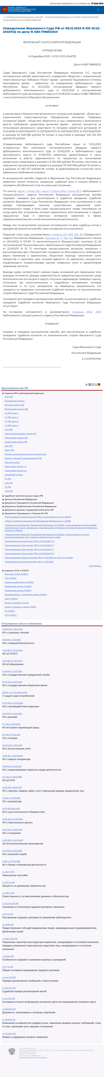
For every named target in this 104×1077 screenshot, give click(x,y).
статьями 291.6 (82, 312)
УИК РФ (9, 483)
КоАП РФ (9, 450)
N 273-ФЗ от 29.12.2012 (12, 661)
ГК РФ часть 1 (11, 413)
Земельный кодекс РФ (16, 442)
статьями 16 (52, 238)
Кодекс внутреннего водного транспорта (25, 454)
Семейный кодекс (14, 475)
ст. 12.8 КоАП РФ (9, 939)
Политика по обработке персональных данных (33, 1057)
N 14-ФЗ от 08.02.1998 (12, 777)
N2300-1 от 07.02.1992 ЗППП (14, 692)
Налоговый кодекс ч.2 (16, 470)
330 (76, 234)
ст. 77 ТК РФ (7, 967)
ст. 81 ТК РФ (7, 914)
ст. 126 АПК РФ (9, 1009)
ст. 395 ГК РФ (8, 893)
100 (66, 238)
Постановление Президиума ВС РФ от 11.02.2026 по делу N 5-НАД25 (39, 557)
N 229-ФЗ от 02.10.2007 (12, 840)
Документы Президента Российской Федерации (29, 503)
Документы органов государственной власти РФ (29, 510)
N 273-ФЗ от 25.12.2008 (12, 703)
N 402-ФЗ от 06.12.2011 (12, 745)
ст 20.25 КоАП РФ (10, 903)
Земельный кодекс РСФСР (18, 590)
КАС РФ (8, 446)
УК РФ (8, 487)
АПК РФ (9, 397)
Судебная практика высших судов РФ (24, 496)
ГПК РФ (8, 429)
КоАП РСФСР (11, 598)
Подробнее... (95, 566)
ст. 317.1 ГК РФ (8, 882)
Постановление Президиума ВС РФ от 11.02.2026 (29, 562)
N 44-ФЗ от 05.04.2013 (12, 830)
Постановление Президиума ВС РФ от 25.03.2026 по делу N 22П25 (38, 517)
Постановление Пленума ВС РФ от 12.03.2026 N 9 (29, 545)
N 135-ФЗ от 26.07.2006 (12, 756)
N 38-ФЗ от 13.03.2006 (12, 714)
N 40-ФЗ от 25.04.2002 (12, 650)
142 (71, 238)
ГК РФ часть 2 (11, 417)
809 (70, 234)
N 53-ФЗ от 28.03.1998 (12, 851)
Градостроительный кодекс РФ (20, 433)
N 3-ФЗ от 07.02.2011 (11, 735)
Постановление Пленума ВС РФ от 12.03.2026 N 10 (30, 541)
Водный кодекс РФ (14, 405)
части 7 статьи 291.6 (54, 191)
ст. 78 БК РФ (8, 925)
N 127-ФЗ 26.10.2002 (11, 808)
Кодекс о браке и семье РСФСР (20, 607)
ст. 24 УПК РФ (8, 998)
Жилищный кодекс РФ (16, 438)
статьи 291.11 (74, 191)
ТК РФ (8, 479)
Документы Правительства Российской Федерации (30, 506)
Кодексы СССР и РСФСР (17, 570)
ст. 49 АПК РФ (8, 1020)
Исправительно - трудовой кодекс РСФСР (26, 594)
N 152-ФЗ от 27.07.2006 (12, 819)
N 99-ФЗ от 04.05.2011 (12, 766)
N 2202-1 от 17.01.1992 (11, 798)
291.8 (98, 312)
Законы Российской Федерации (21, 499)
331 (81, 234)
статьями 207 (59, 234)
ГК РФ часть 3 (11, 421)
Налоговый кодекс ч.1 (15, 466)
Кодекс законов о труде (17, 603)
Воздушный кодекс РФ (16, 409)
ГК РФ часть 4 (12, 425)
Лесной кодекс (12, 462)
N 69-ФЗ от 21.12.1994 (11, 640)
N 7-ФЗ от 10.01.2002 (11, 724)
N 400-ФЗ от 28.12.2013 (12, 629)
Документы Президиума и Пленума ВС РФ (26, 513)
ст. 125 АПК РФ (9, 1034)
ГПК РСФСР (10, 578)
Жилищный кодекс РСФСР (18, 586)
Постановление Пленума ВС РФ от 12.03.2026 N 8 (29, 553)
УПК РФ (9, 491)
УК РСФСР (10, 611)
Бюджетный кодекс (14, 401)
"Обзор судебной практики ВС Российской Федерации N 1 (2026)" (38, 521)
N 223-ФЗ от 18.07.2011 (12, 787)
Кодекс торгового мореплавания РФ (23, 458)
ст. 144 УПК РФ (9, 977)
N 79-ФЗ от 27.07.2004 (12, 671)
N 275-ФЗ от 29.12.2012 (12, 682)
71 (61, 238)
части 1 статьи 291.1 (28, 191)
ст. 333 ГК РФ (8, 872)
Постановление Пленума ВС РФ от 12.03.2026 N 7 (29, 549)
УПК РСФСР (11, 615)
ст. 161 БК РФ (8, 956)
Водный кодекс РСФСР (16, 574)
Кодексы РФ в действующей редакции (24, 393)
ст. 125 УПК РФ (8, 988)
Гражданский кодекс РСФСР (19, 582)
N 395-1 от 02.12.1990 (11, 861)
